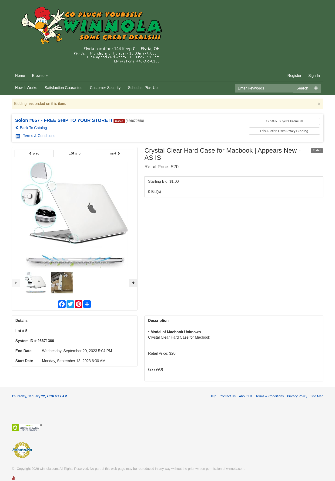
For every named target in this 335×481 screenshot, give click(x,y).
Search (302, 88)
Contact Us (228, 396)
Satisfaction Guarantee (64, 88)
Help (213, 396)
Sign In (314, 76)
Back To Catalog (31, 128)
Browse (40, 76)
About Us (245, 396)
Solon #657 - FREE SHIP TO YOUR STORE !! (63, 120)
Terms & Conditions (35, 136)
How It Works (26, 88)
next (115, 153)
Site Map (317, 396)
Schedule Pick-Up (142, 88)
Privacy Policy (297, 396)
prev (34, 153)
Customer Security (105, 88)
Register (295, 76)
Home (20, 76)
